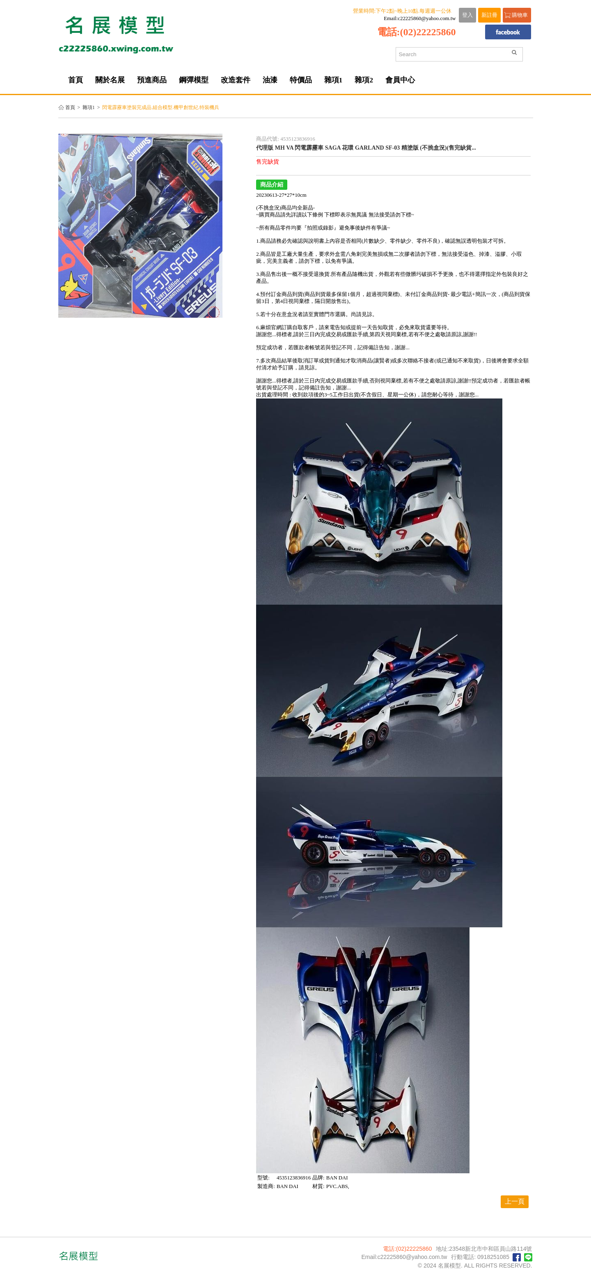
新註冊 (489, 15)
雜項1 (88, 107)
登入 (467, 15)
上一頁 (515, 1201)
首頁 (70, 107)
